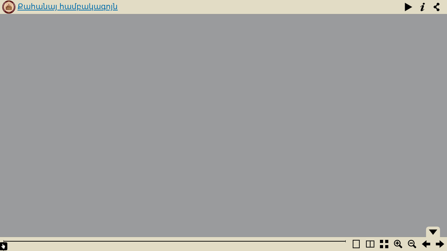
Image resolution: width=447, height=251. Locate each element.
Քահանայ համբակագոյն (67, 6)
